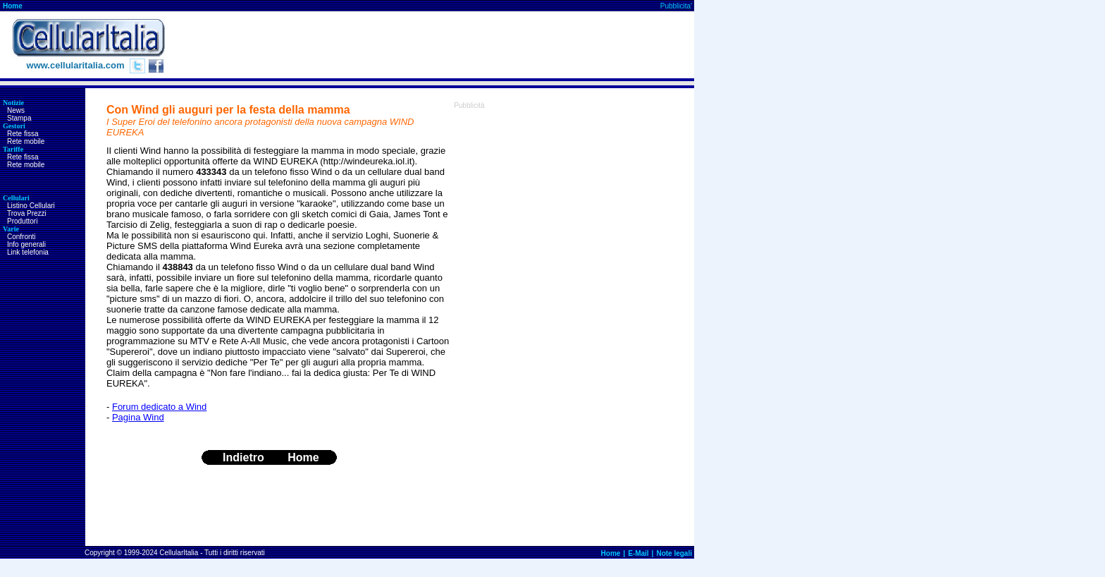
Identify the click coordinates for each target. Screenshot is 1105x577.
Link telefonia (28, 252)
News (16, 110)
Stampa (19, 118)
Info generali (26, 244)
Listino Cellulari (31, 205)
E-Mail (638, 553)
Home (13, 6)
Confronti (21, 237)
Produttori (22, 221)
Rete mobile (25, 141)
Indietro (243, 457)
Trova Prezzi (27, 213)
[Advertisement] (437, 45)
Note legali (674, 553)
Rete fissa (22, 134)
